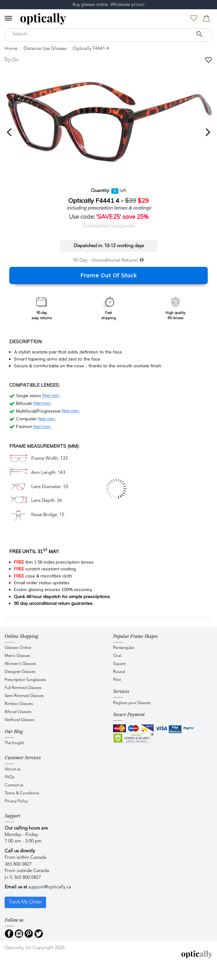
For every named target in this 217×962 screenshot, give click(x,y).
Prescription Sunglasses (25, 680)
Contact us (14, 785)
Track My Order (25, 902)
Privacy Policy (16, 801)
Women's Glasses (20, 664)
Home (11, 49)
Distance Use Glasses (44, 49)
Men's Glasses (17, 656)
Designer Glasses (20, 672)
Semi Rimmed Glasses (24, 696)
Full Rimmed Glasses (23, 688)
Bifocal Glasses (18, 712)
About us (13, 769)
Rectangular (123, 648)
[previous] (10, 132)
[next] (207, 132)
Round (119, 672)
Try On (11, 60)
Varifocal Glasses (20, 720)
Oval (117, 656)
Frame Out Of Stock (108, 275)
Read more (51, 395)
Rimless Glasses (19, 704)
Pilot (117, 680)
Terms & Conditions (22, 793)
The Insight (14, 743)
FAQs (10, 777)
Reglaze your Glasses (132, 703)
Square (119, 664)
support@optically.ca (49, 887)
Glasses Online (18, 648)
